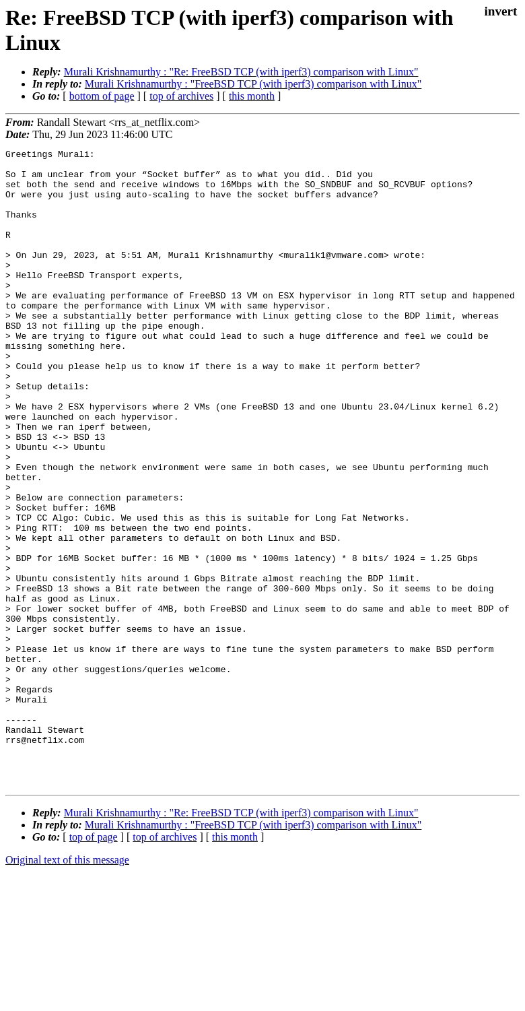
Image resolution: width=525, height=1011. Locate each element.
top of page (93, 964)
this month (252, 96)
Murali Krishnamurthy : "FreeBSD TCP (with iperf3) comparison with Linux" (253, 84)
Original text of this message (67, 987)
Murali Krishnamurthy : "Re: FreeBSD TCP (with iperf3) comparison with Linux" (241, 71)
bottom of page (102, 96)
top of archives (181, 96)
